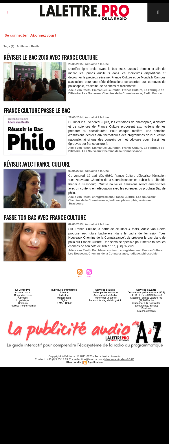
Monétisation (64, 297)
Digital (64, 300)
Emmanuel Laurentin (106, 90)
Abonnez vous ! (43, 35)
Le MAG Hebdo (64, 303)
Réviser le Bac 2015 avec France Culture (50, 57)
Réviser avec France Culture (37, 164)
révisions (145, 200)
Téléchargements (146, 311)
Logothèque (22, 300)
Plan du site (73, 362)
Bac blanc (99, 250)
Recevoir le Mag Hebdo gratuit (105, 300)
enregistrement (102, 197)
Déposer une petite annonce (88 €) (146, 292)
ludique (115, 200)
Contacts (23, 303)
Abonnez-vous (22, 292)
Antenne (63, 292)
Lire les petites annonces (105, 292)
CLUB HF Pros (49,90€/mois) (146, 295)
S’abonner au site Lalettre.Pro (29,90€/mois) (146, 299)
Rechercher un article (105, 297)
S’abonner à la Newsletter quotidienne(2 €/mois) (146, 304)
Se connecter (16, 35)
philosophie (129, 200)
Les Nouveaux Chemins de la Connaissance (112, 93)
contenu (112, 250)
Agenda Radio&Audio (105, 295)
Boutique (146, 308)
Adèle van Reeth (79, 90)
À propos (23, 297)
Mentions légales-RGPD (119, 359)
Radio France (152, 93)
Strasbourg (75, 203)
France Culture (132, 90)
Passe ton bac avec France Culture (45, 217)
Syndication (95, 362)
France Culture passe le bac (37, 110)
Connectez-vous (23, 295)
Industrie (63, 295)
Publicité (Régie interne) (23, 305)
